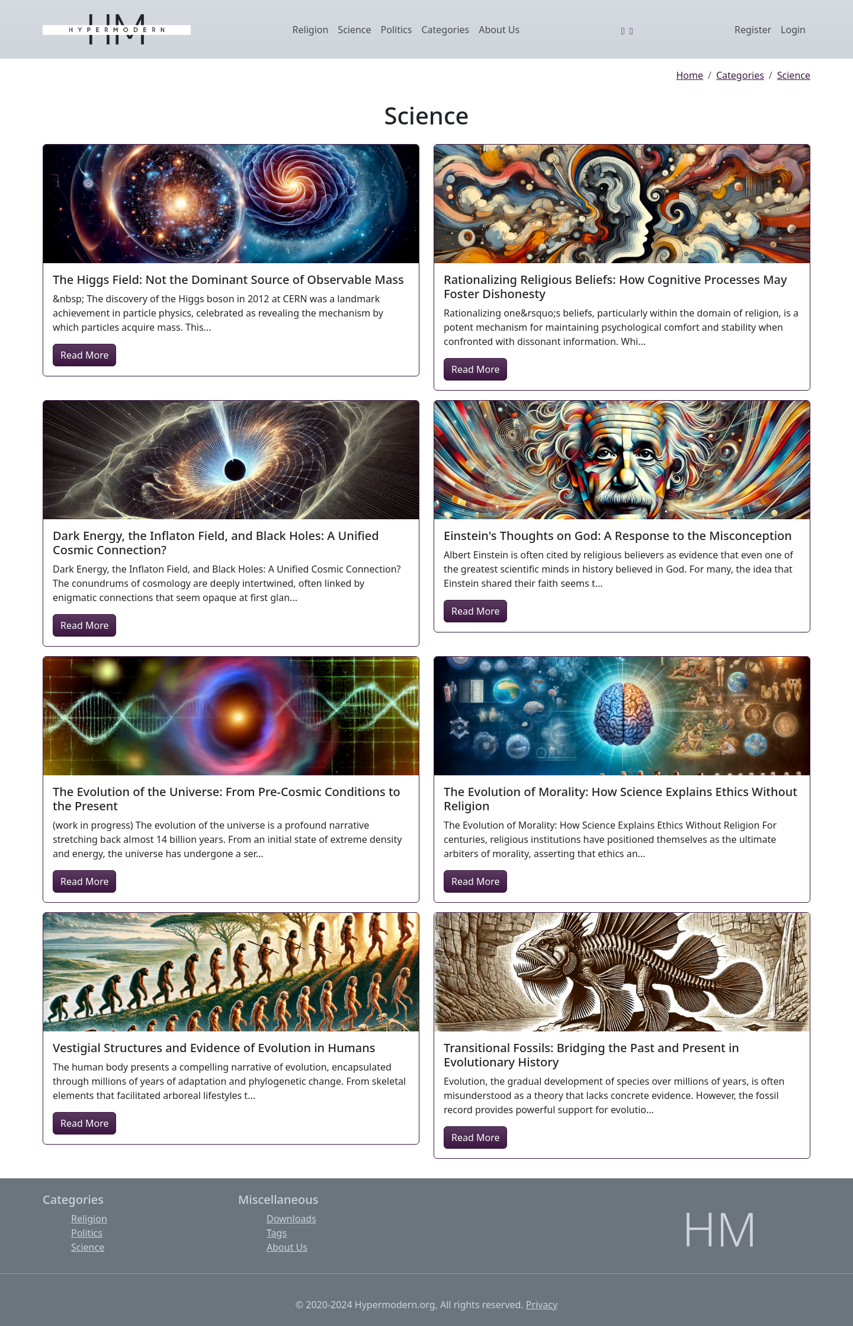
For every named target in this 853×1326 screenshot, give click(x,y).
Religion (311, 29)
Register (753, 29)
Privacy (541, 1304)
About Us (499, 29)
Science (354, 29)
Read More (84, 355)
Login (793, 29)
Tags (277, 1232)
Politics (396, 29)
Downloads (291, 1218)
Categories (445, 29)
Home (690, 75)
